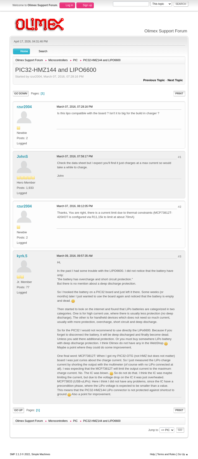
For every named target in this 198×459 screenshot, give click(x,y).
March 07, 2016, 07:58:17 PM (75, 156)
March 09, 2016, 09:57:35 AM (74, 255)
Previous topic (154, 80)
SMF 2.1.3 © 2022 (20, 454)
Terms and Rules (166, 454)
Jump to (153, 429)
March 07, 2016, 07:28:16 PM (75, 106)
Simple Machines (40, 454)
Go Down (20, 93)
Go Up (18, 410)
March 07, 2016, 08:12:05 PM (75, 206)
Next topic (175, 80)
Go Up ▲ (183, 454)
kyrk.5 (22, 256)
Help (152, 454)
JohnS (22, 156)
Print (179, 93)
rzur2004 (24, 107)
